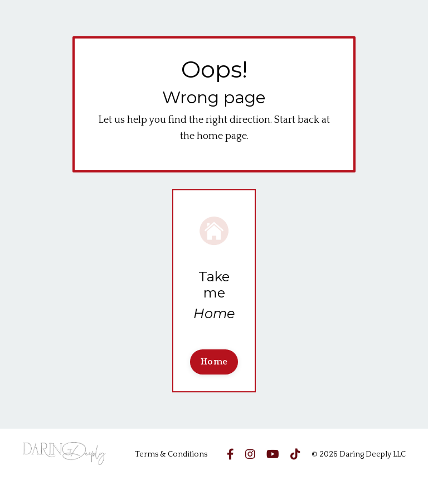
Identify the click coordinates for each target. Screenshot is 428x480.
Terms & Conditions (171, 454)
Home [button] (214, 362)
